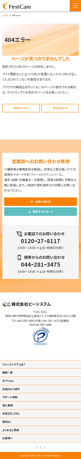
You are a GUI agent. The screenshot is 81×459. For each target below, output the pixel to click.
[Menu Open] (75, 5)
